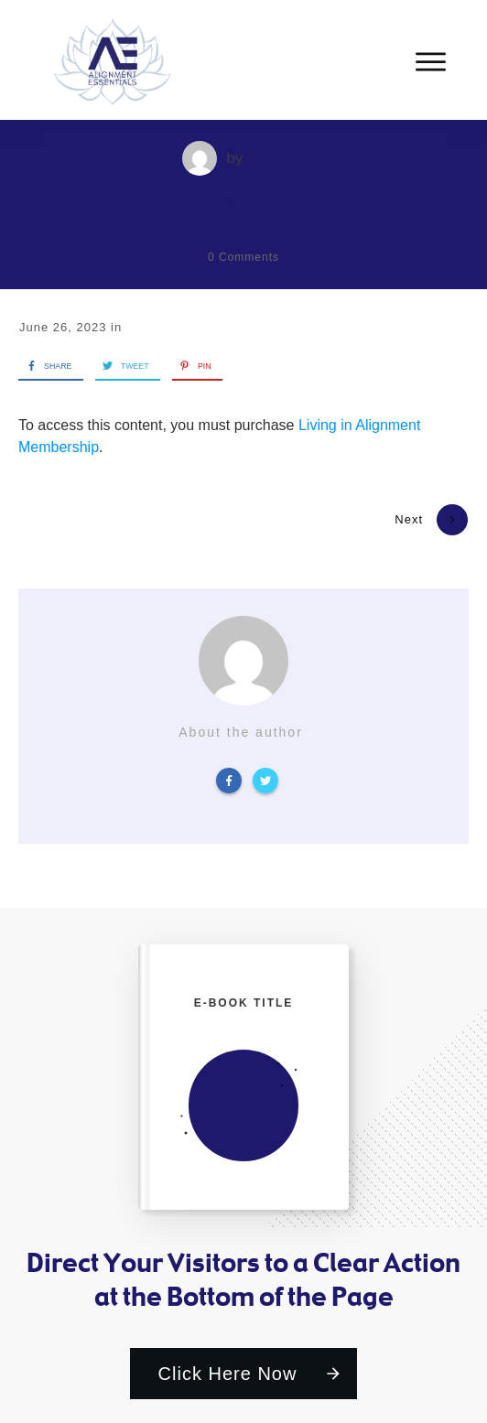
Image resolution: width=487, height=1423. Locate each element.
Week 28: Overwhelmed (244, 205)
